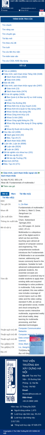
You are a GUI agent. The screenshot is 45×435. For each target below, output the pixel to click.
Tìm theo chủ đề (9, 43)
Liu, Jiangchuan (25, 347)
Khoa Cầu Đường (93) (15, 103)
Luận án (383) (12, 149)
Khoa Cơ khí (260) (14, 118)
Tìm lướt (6, 47)
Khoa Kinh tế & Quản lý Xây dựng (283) (23, 109)
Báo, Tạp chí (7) (13, 138)
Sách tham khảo (8, 176)
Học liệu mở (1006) (11, 132)
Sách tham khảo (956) (15, 141)
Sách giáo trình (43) (14, 135)
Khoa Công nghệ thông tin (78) (19, 120)
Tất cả (22, 66)
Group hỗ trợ (23, 10)
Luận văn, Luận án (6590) (14, 144)
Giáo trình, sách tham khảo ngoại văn (20, 173)
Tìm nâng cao (8, 30)
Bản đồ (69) (8, 83)
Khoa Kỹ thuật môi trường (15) (19, 129)
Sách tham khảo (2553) (16, 77)
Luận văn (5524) (13, 147)
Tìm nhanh (6, 25)
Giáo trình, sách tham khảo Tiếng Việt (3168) (22, 74)
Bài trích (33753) (10, 161)
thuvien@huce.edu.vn (28, 8)
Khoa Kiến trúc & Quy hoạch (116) (20, 106)
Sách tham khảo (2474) (16, 91)
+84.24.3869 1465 (7, 8)
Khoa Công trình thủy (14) (17, 115)
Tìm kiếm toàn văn (10, 56)
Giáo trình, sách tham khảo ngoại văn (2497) (22, 86)
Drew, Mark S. (25, 344)
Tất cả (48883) (9, 71)
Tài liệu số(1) (8, 198)
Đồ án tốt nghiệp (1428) (13, 94)
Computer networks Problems (31, 334)
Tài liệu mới (7, 38)
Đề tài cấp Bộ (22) (14, 155)
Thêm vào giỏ (8, 186)
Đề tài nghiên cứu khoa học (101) (17, 152)
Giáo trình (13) (12, 89)
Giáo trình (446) (12, 80)
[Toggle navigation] (42, 14)
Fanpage (4, 10)
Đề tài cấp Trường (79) (15, 158)
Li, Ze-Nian (23, 204)
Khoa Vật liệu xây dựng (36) (18, 112)
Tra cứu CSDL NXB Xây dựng (15, 61)
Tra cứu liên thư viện (11, 52)
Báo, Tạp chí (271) (11, 164)
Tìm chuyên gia (8, 34)
